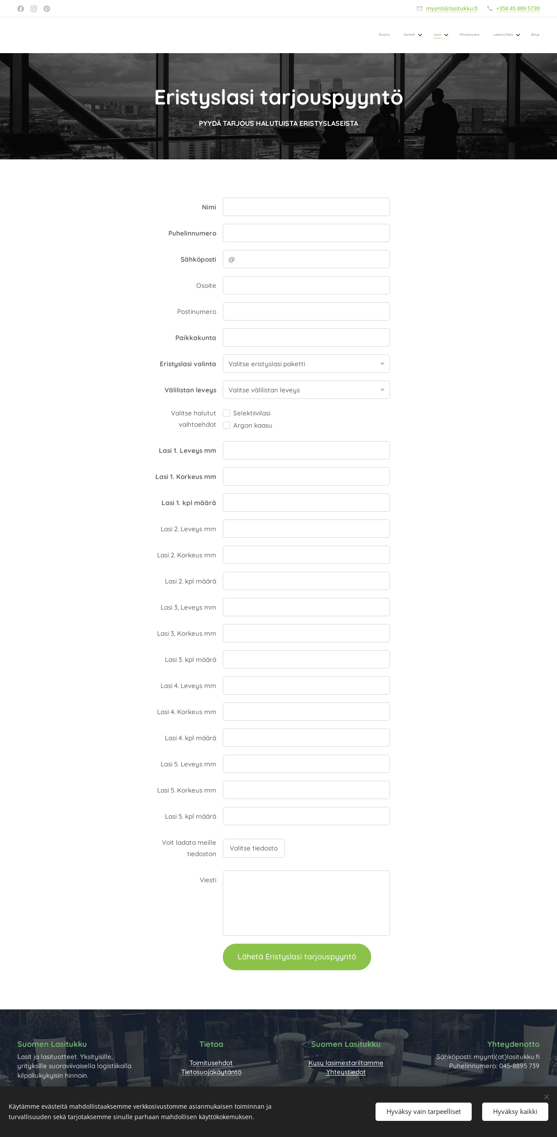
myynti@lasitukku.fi (452, 8)
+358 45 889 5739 (518, 8)
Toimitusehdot (211, 1063)
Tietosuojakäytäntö (211, 1072)
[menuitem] (459, 35)
